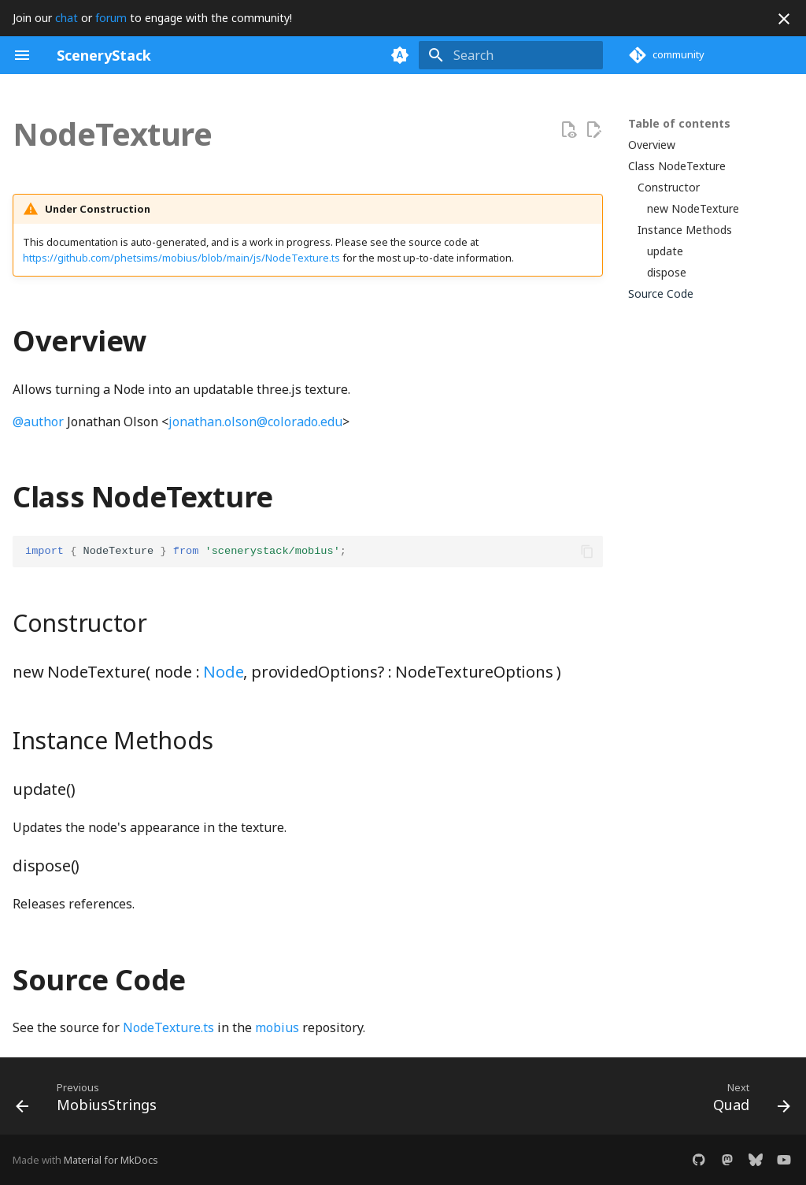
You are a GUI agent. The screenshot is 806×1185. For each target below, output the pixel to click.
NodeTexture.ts (168, 1027)
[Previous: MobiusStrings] (90, 1100)
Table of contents (679, 124)
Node (223, 671)
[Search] (511, 55)
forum (111, 17)
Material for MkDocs (111, 1160)
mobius (277, 1027)
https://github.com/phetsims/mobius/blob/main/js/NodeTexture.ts (181, 258)
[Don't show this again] (784, 18)
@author (38, 421)
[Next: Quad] (747, 1100)
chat (66, 17)
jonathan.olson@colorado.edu (255, 421)
